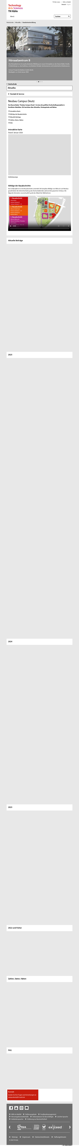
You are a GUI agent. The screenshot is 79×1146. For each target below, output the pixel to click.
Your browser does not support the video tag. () (39, 213)
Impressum (26, 1137)
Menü (12, 16)
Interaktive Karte (15, 111)
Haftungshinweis (60, 1137)
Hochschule (10, 22)
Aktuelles (18, 22)
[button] (38, 81)
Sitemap (14, 1137)
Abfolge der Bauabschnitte (18, 114)
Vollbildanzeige (13, 177)
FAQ (11, 123)
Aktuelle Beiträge (15, 117)
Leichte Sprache (62, 1116)
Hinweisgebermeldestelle (20, 1116)
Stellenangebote (31, 1114)
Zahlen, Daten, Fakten (16, 120)
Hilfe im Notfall (16, 1114)
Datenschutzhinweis (42, 1137)
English (69, 4)
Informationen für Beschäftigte (43, 1116)
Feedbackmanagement (48, 1114)
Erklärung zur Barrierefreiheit (37, 1119)
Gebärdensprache (17, 1119)
